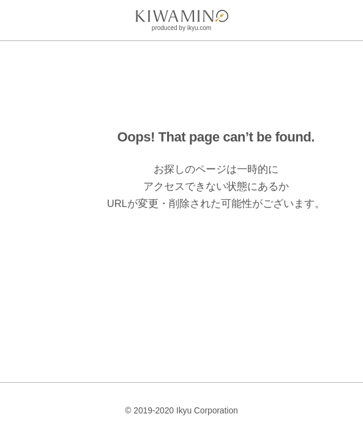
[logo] (181, 16)
